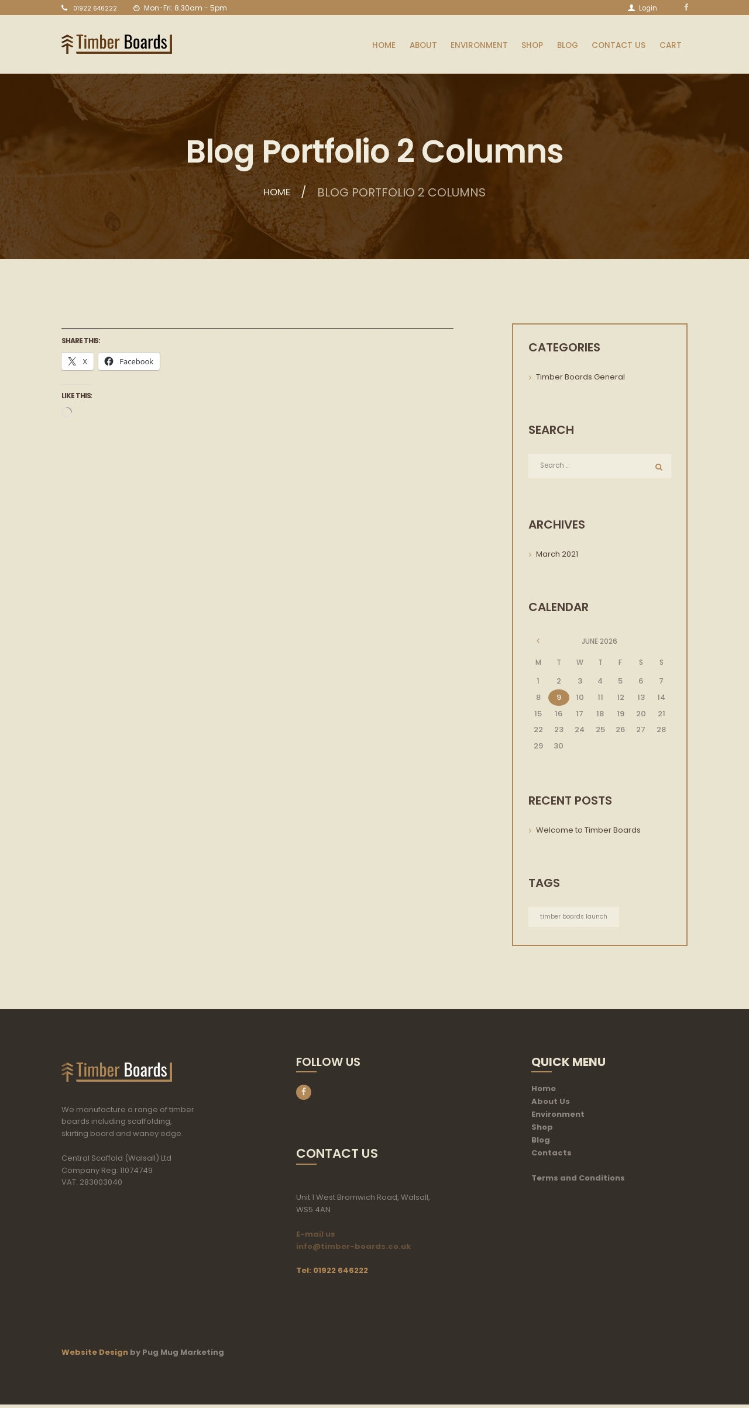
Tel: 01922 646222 (332, 1273)
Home (277, 194)
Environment (558, 1117)
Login (647, 8)
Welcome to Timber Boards (588, 832)
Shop (542, 1130)
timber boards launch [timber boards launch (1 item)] (579, 919)
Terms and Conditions (578, 1180)
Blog (540, 1142)
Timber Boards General (580, 378)
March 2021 (557, 556)
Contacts (551, 1155)
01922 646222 (96, 8)
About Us (550, 1104)
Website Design (94, 1355)
